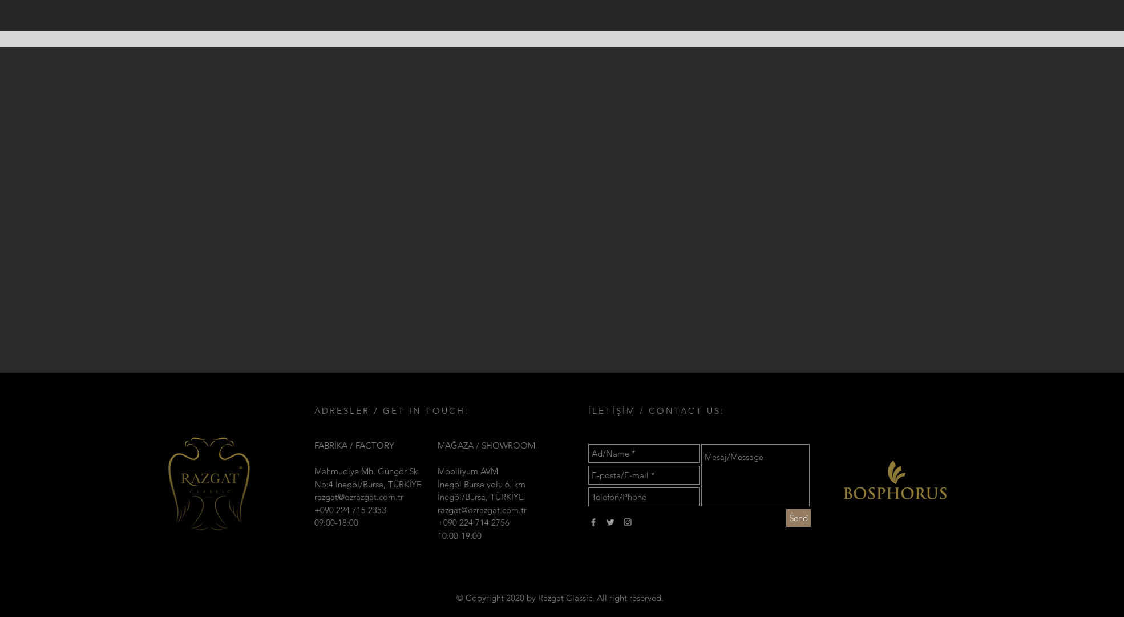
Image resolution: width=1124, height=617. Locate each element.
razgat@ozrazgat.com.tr (358, 496)
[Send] (798, 518)
